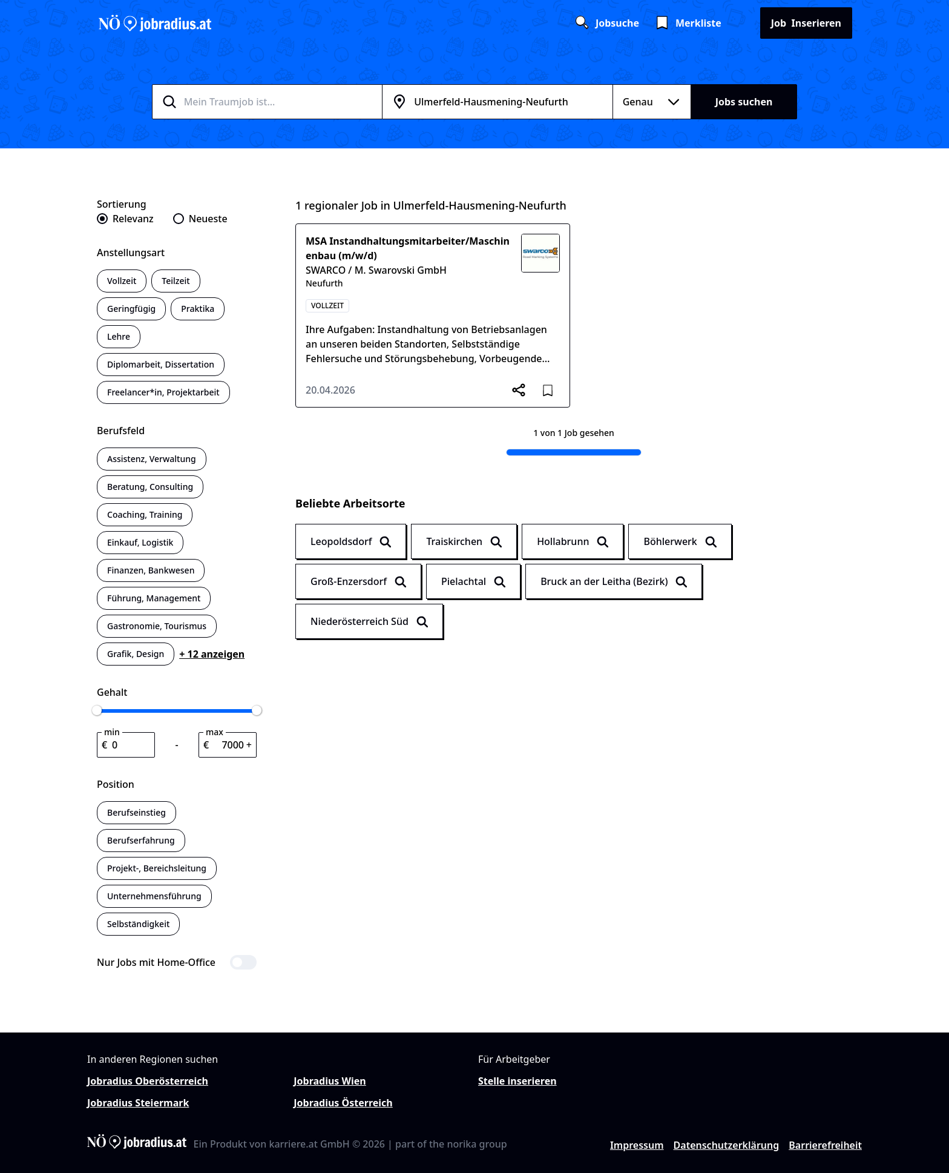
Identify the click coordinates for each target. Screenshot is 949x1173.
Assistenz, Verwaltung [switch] (151, 458)
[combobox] (282, 102)
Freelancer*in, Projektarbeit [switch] (163, 392)
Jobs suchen (744, 101)
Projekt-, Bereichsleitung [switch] (156, 868)
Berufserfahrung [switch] (141, 840)
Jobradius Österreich (343, 1102)
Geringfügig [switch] (131, 308)
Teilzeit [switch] (175, 280)
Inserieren (806, 23)
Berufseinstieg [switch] (136, 812)
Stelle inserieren (517, 1081)
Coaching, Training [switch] (144, 514)
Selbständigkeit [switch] (138, 924)
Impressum (637, 1145)
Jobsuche (606, 23)
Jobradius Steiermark (138, 1102)
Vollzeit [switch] (121, 280)
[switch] (177, 962)
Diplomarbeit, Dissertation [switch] (160, 364)
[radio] (125, 218)
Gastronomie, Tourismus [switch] (156, 626)
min (112, 732)
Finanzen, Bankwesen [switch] (150, 570)
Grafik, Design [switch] (135, 653)
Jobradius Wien (330, 1081)
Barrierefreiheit (825, 1145)
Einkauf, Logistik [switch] (140, 542)
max (214, 732)
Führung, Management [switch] (153, 598)
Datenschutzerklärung (727, 1145)
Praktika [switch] (197, 308)
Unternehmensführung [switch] (154, 896)
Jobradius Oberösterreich (147, 1081)
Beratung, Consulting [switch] (150, 486)
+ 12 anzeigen (212, 654)
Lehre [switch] (118, 336)
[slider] (97, 710)
